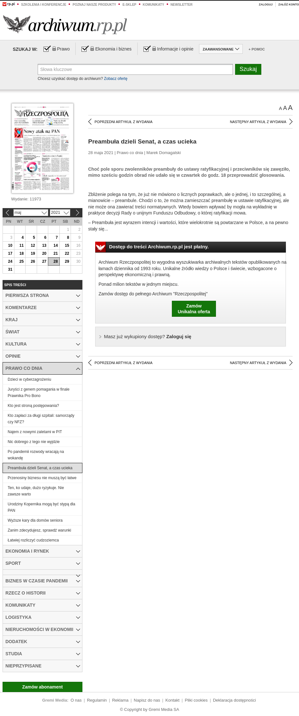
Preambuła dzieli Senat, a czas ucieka (40, 468)
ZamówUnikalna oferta (194, 308)
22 (67, 253)
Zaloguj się (147, 336)
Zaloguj (265, 4)
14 (55, 245)
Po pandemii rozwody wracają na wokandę (36, 454)
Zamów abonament (42, 686)
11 (21, 245)
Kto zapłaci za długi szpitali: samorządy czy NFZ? (41, 418)
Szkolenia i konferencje (43, 4)
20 (44, 253)
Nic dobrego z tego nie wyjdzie (34, 442)
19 (33, 253)
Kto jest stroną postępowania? (33, 405)
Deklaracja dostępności (234, 700)
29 (67, 261)
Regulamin (97, 700)
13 (44, 245)
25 (21, 261)
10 (10, 245)
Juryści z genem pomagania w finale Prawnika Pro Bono (38, 392)
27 (44, 261)
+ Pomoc (257, 49)
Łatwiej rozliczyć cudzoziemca (33, 540)
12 (33, 245)
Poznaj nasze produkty (94, 4)
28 (55, 261)
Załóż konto (288, 4)
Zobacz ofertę (115, 78)
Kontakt (172, 700)
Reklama (120, 700)
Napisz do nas (147, 700)
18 (21, 253)
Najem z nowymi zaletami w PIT (35, 432)
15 (67, 245)
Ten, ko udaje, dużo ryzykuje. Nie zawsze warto (36, 491)
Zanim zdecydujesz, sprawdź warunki (39, 530)
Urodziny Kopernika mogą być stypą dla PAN (41, 507)
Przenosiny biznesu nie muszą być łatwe (42, 478)
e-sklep (129, 4)
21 (55, 253)
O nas (76, 700)
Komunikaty (153, 4)
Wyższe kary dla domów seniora (35, 520)
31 (10, 269)
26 (33, 261)
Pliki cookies (196, 700)
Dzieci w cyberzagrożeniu (29, 379)
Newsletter (182, 4)
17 (10, 253)
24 (10, 261)
